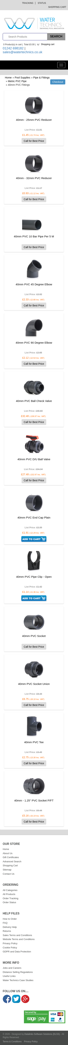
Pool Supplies (22, 77)
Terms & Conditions (12, 1041)
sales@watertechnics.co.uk (22, 52)
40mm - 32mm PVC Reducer (34, 178)
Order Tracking (10, 898)
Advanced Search (12, 861)
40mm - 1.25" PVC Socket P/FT (34, 800)
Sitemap (7, 869)
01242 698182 (13, 48)
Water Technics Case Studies (18, 980)
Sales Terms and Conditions (17, 935)
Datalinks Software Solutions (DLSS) (42, 1034)
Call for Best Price (34, 140)
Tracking (27, 3)
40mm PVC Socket (34, 635)
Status (42, 3)
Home (8, 77)
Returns (7, 931)
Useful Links (9, 976)
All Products (9, 894)
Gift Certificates (11, 857)
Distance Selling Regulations (18, 972)
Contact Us (8, 873)
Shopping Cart (57, 7)
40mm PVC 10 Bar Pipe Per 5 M (34, 236)
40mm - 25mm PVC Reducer (34, 119)
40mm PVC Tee (34, 742)
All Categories (10, 890)
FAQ (5, 923)
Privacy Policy (10, 943)
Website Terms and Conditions (19, 939)
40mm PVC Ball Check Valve (34, 400)
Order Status (9, 902)
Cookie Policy (10, 947)
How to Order (10, 919)
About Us (7, 853)
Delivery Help (10, 927)
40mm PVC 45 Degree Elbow (34, 284)
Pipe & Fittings (41, 77)
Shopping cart (47, 44)
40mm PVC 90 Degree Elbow (34, 342)
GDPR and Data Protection (17, 951)
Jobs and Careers (12, 968)
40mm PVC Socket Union (34, 683)
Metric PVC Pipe (17, 81)
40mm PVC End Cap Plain (33, 517)
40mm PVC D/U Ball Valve (33, 459)
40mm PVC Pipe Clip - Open (34, 576)
